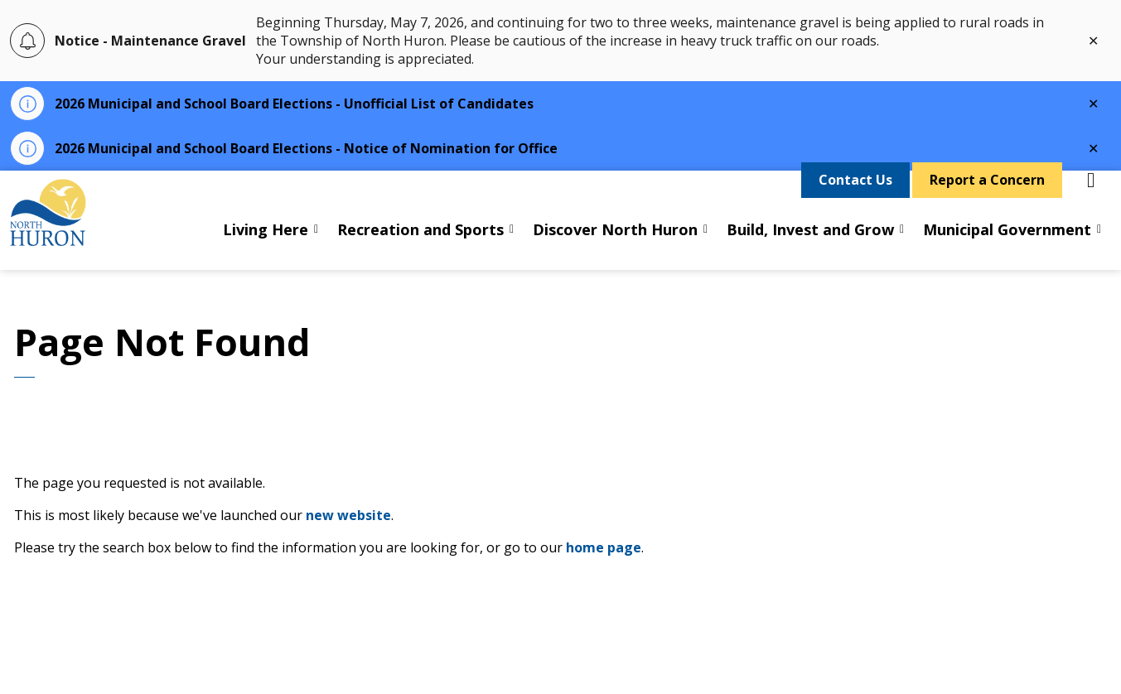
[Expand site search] (1091, 195)
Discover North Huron (615, 245)
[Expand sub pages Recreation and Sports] (512, 245)
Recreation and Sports (420, 245)
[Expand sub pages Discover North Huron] (706, 245)
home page (603, 547)
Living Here (265, 245)
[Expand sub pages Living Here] (316, 245)
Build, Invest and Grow (810, 245)
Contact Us (855, 196)
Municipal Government (1007, 245)
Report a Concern (987, 196)
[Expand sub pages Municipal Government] (1099, 245)
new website (348, 515)
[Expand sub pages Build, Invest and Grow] (902, 245)
